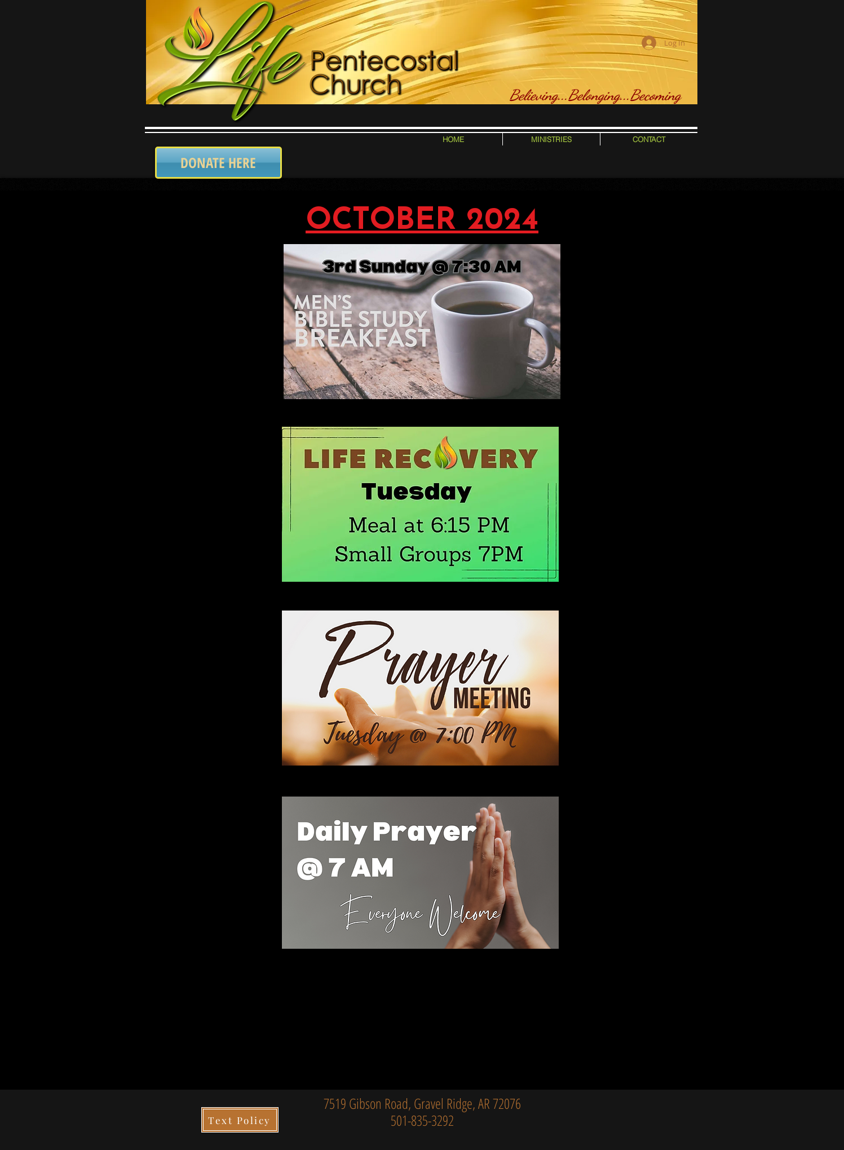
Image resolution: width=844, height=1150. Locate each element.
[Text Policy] (240, 1120)
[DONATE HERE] (218, 163)
